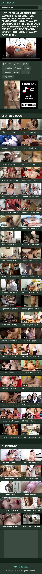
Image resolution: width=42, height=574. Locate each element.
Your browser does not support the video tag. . (21, 49)
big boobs (8, 76)
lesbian (19, 68)
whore (26, 72)
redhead (8, 72)
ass (28, 68)
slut (17, 72)
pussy (25, 64)
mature (8, 64)
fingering (8, 68)
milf (17, 64)
